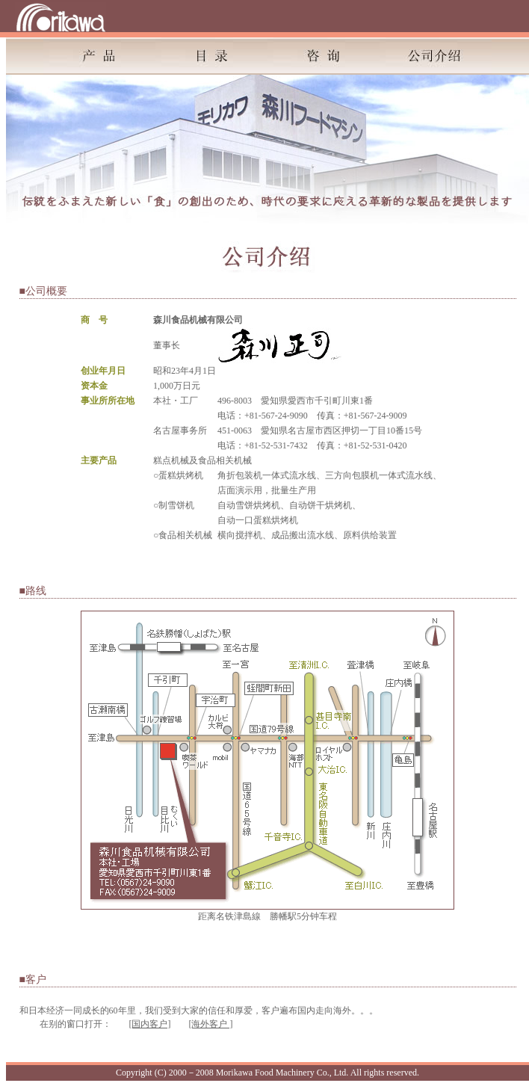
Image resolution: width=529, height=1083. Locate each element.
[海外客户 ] (211, 1024)
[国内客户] (150, 1024)
